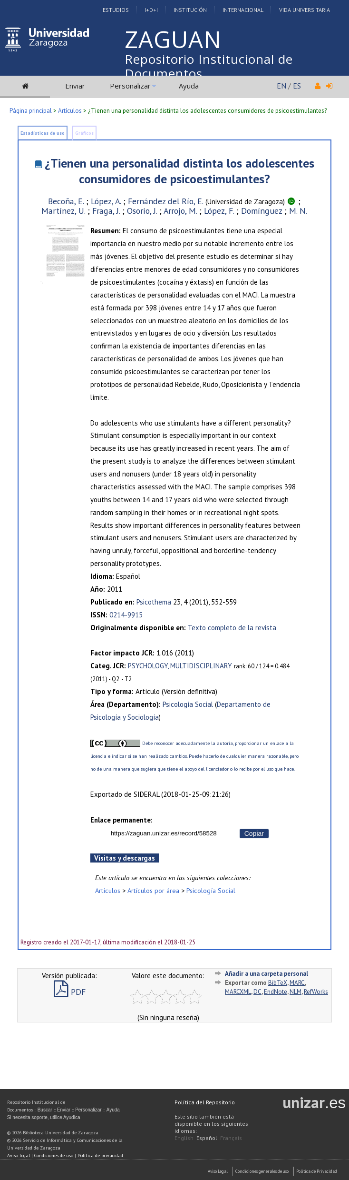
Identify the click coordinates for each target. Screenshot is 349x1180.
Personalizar (130, 85)
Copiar (254, 833)
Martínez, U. (63, 210)
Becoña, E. (66, 201)
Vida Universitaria (304, 9)
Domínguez (261, 210)
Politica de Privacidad (316, 1171)
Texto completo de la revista (232, 627)
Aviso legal (18, 1155)
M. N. (298, 210)
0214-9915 (126, 614)
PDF (70, 991)
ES (297, 85)
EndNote (275, 992)
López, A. (106, 201)
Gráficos (84, 133)
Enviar (75, 85)
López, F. (219, 210)
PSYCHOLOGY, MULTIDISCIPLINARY (180, 665)
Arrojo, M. (180, 210)
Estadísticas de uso (42, 133)
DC (257, 992)
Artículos (70, 111)
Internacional (243, 9)
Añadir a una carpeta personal (266, 974)
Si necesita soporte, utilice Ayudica (43, 1117)
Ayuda (189, 85)
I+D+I (151, 9)
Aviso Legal (218, 1171)
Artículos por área (153, 890)
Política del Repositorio (204, 1102)
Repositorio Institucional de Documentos (209, 66)
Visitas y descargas (124, 858)
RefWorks (316, 992)
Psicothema (153, 601)
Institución (190, 9)
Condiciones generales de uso (262, 1171)
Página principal (31, 111)
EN (281, 85)
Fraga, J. (106, 210)
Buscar (45, 1109)
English (184, 1137)
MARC (297, 983)
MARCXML (238, 992)
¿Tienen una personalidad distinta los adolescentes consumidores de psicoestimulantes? (179, 171)
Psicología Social (188, 704)
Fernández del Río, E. (166, 201)
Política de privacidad (100, 1155)
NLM (295, 992)
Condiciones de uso (53, 1155)
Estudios (116, 9)
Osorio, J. (142, 210)
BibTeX (277, 983)
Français (231, 1137)
